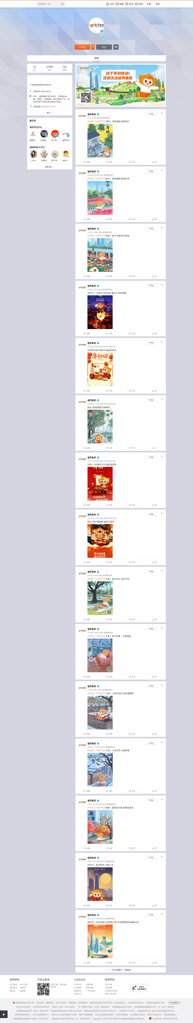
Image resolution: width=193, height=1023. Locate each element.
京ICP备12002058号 (41, 1007)
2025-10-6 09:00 (94, 861)
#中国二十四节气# (96, 121)
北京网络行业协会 (137, 1014)
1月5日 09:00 (92, 690)
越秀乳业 (66, 140)
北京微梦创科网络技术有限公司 (131, 1018)
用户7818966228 (58, 160)
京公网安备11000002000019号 (163, 1018)
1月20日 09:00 (93, 632)
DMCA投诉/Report (136, 1002)
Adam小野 (66, 160)
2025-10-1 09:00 (94, 918)
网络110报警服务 (86, 1014)
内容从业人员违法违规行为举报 (64, 1014)
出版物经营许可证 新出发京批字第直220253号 (155, 1011)
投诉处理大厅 (120, 1002)
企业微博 (77, 987)
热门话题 (23, 984)
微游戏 (12, 991)
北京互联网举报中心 (41, 1014)
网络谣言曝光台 (170, 1014)
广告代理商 (90, 991)
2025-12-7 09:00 (94, 747)
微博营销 (89, 987)
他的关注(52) (36, 127)
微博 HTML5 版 (110, 518)
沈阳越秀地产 (45, 140)
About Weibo (60, 1002)
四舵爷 (44, 160)
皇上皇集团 (55, 140)
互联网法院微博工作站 (155, 1002)
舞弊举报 (49, 1002)
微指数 (22, 991)
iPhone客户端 (109, 346)
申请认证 (77, 984)
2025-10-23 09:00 (94, 804)
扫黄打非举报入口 (154, 1014)
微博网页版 (105, 118)
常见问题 (108, 984)
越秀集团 (91, 114)
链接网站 (89, 984)
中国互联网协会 (121, 1014)
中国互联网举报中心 (22, 1014)
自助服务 (108, 987)
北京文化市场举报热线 (104, 1014)
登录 (158, 3)
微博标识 (77, 991)
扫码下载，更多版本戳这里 (59, 985)
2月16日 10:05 (93, 518)
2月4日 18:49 (92, 575)
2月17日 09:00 (93, 461)
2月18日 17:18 (93, 404)
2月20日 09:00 (93, 346)
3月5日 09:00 (92, 232)
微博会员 (13, 987)
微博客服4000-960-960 (23, 1002)
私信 (104, 47)
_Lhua (33, 160)
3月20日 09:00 (93, 175)
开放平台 (77, 994)
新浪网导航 (82, 1002)
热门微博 (13, 984)
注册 (149, 3)
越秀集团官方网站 (48, 106)
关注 (82, 47)
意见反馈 (40, 1002)
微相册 (22, 987)
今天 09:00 (91, 118)
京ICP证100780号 (23, 1007)
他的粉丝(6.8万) (37, 147)
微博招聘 (72, 1002)
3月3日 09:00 (92, 289)
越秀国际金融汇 (36, 140)
